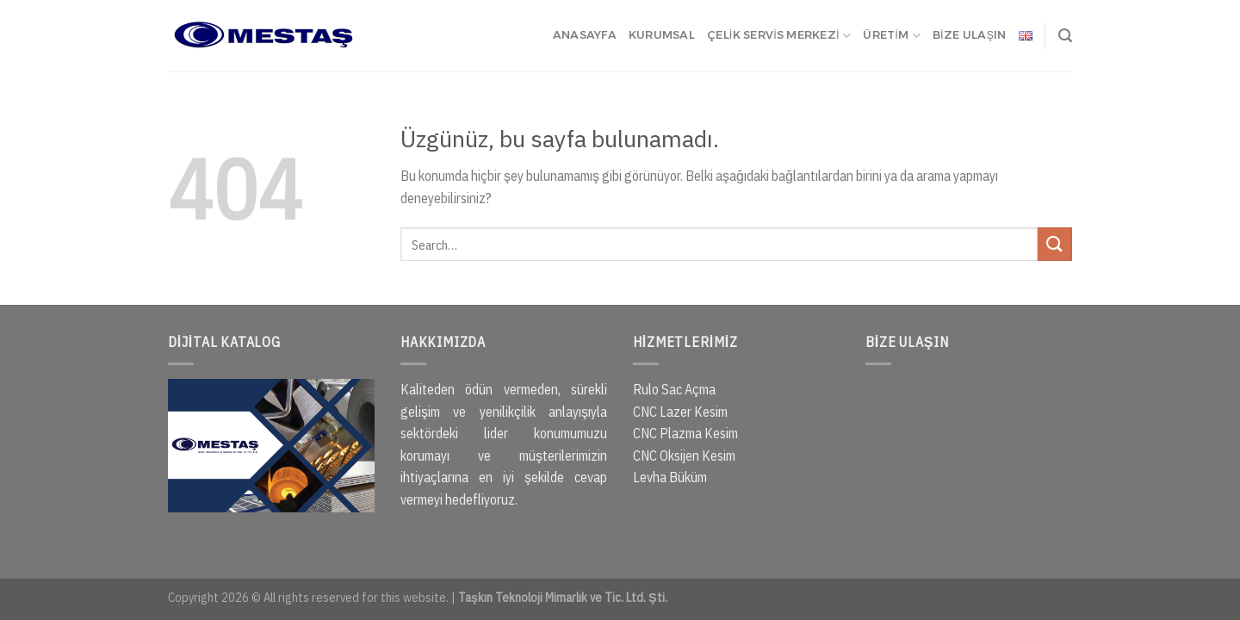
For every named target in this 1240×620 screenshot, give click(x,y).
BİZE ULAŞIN (970, 34)
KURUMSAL (662, 34)
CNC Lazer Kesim (680, 411)
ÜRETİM (892, 36)
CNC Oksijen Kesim (684, 455)
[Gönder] (1055, 244)
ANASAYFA (585, 34)
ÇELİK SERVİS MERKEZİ (779, 36)
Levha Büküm (670, 477)
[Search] (1065, 36)
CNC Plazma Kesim (685, 433)
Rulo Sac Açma (674, 389)
